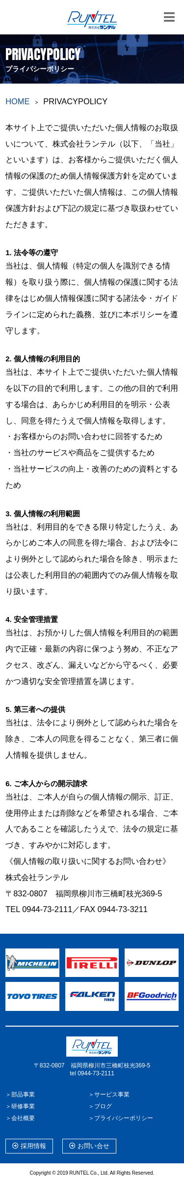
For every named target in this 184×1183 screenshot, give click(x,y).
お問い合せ (89, 1146)
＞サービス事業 (109, 1094)
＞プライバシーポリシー (120, 1118)
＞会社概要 (20, 1118)
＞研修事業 (20, 1106)
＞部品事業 (20, 1094)
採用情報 (29, 1146)
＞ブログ (100, 1106)
